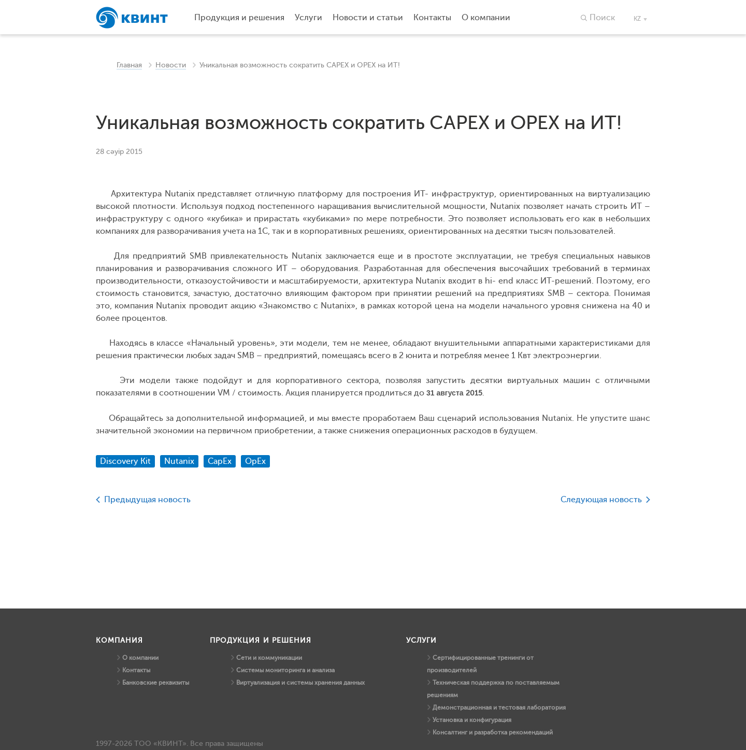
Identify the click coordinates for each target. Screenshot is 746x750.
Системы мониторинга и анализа (285, 670)
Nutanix (179, 461)
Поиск (602, 17)
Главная (129, 65)
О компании (140, 657)
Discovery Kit (125, 461)
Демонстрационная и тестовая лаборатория (499, 707)
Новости (170, 65)
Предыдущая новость (147, 499)
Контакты (136, 670)
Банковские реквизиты (155, 682)
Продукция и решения (239, 17)
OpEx (255, 461)
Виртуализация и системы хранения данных (300, 682)
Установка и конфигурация (472, 720)
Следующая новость (601, 499)
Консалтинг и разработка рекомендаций (493, 732)
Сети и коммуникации (269, 657)
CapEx (220, 461)
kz (637, 18)
